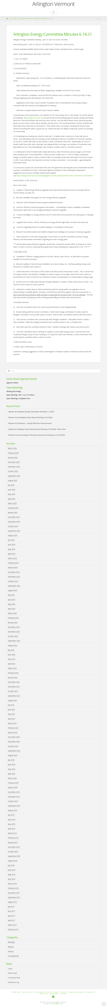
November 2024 (14, 521)
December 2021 (14, 682)
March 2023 (12, 613)
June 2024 (11, 544)
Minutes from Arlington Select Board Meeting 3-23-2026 (30, 417)
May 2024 (11, 549)
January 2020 (12, 787)
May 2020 (11, 769)
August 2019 (12, 810)
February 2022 (13, 673)
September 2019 (14, 806)
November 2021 (14, 686)
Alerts (56, 992)
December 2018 (14, 847)
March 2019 (12, 833)
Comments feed (14, 978)
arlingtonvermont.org (35, 118)
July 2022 (11, 650)
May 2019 (11, 824)
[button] (53, 12)
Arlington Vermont (53, 4)
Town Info (54, 993)
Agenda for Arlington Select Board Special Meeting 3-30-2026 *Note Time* (37, 429)
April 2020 (11, 774)
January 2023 (12, 622)
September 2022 (14, 641)
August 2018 (12, 861)
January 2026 (12, 457)
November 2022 (14, 632)
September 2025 (14, 476)
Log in (10, 968)
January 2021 (12, 732)
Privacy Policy (28, 992)
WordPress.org (13, 982)
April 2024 (11, 554)
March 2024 (12, 558)
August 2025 (12, 480)
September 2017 (14, 897)
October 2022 (13, 636)
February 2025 (13, 508)
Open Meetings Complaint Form (18, 398)
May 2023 (11, 604)
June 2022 (11, 654)
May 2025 (11, 494)
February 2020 (13, 783)
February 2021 (13, 728)
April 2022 (11, 664)
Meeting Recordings (13, 391)
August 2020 (12, 755)
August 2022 (12, 645)
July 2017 (11, 906)
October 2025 (13, 471)
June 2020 (11, 764)
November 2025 (14, 467)
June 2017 (11, 911)
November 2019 (14, 796)
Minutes (11, 947)
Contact (63, 993)
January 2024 (12, 567)
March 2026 (12, 448)
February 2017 (13, 929)
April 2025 (11, 499)
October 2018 (13, 851)
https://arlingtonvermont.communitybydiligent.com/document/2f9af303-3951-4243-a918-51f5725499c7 (54, 176)
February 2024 (13, 563)
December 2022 (14, 627)
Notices (11, 951)
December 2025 (14, 462)
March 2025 (12, 503)
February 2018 (13, 888)
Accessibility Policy (43, 992)
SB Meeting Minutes (76, 992)
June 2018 (11, 870)
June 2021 (11, 709)
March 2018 (12, 883)
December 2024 (14, 517)
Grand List (90, 992)
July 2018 (11, 865)
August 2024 (12, 535)
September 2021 (14, 696)
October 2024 (13, 526)
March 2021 (12, 723)
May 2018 (11, 874)
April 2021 (11, 719)
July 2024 (11, 540)
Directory (44, 993)
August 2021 (12, 700)
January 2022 (12, 677)
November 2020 (14, 741)
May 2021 (11, 714)
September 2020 (14, 751)
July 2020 (11, 760)
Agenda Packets (12, 383)
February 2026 (13, 453)
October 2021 (13, 691)
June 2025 (11, 489)
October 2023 (13, 581)
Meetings (11, 942)
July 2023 (11, 595)
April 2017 (11, 920)
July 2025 (11, 485)
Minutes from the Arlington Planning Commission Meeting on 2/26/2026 (36, 435)
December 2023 (14, 572)
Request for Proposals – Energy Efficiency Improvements (30, 423)
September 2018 (14, 856)
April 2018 (11, 879)
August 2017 (12, 902)
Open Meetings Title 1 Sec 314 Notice (20, 395)
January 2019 (12, 842)
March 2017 (12, 925)
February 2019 (13, 838)
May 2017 (11, 916)
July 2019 (11, 815)
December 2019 (14, 792)
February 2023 (13, 618)
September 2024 (14, 531)
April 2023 (11, 609)
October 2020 (13, 746)
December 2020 (14, 737)
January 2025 (12, 512)
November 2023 (14, 577)
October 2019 (13, 801)
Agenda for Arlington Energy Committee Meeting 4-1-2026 (31, 412)
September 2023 (14, 586)
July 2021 (11, 705)
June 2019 (11, 819)
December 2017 (14, 893)
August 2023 (12, 590)
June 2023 (11, 599)
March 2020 (12, 778)
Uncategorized (13, 956)
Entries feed (12, 973)
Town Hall (16, 992)
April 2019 (11, 829)
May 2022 (11, 659)
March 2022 (12, 668)
